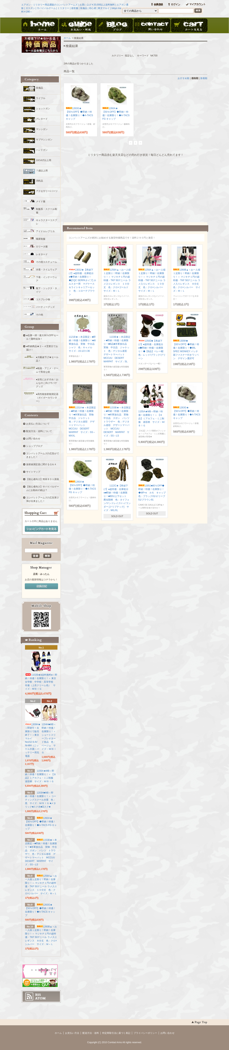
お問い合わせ (151, 26)
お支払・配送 (77, 26)
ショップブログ (34, 446)
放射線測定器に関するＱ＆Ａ (41, 464)
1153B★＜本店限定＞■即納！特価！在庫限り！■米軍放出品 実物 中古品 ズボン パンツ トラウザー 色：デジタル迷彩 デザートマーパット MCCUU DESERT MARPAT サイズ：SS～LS (118, 421)
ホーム (39, 26)
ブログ (114, 26)
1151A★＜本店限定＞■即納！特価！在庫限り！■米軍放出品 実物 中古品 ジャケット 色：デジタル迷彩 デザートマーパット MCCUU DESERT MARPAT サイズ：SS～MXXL (82, 421)
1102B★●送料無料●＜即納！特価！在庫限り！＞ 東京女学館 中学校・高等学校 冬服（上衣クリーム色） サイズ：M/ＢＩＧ (41, 681)
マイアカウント (195, 4)
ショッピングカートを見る (41, 529)
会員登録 (157, 4)
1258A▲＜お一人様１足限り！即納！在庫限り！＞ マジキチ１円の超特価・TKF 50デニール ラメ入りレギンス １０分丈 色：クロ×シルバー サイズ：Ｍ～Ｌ (151, 280)
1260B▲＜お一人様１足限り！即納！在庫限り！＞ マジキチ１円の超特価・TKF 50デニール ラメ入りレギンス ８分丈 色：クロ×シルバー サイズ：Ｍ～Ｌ (187, 280)
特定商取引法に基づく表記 (116, 1033)
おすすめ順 (183, 78)
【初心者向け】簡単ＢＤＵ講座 (42, 479)
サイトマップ (33, 471)
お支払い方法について (38, 423)
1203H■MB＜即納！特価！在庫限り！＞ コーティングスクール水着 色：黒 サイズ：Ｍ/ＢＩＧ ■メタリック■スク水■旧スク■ (40, 799)
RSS (38, 995)
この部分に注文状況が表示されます (135, 188)
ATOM (40, 998)
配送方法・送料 (90, 1033)
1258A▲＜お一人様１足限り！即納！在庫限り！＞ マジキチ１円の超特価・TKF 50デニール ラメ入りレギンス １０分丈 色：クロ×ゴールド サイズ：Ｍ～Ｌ (117, 280)
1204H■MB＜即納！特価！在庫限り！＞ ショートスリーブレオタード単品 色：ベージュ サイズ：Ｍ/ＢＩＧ (49, 738)
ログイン (174, 4)
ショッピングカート (189, 26)
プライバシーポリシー (145, 1033)
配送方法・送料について (39, 431)
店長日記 (41, 586)
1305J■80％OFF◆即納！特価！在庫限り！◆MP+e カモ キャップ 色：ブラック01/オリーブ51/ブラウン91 (153, 492)
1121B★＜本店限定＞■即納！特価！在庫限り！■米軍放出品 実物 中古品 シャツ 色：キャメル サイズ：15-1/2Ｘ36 (83, 344)
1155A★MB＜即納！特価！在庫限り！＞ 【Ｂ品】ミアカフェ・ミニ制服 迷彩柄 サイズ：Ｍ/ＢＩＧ (151, 418)
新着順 (203, 78)
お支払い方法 (72, 1033)
